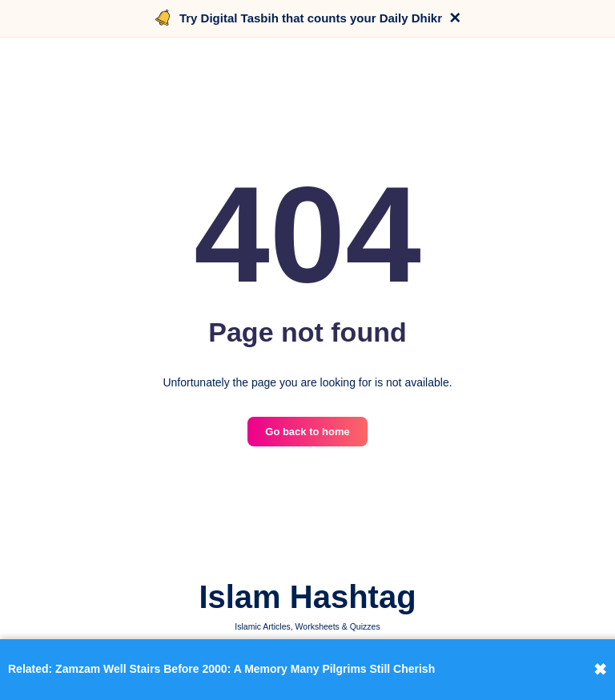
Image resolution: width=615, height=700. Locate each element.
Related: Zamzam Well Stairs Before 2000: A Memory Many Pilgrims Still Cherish (221, 668)
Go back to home (307, 432)
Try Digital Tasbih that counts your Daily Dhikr (310, 18)
